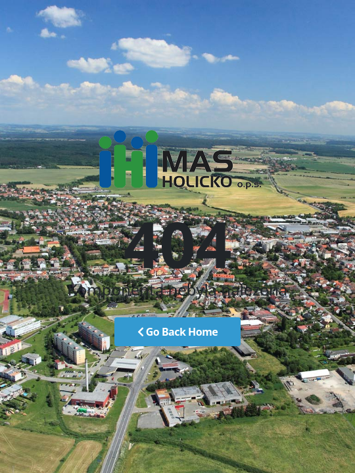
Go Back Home (177, 332)
